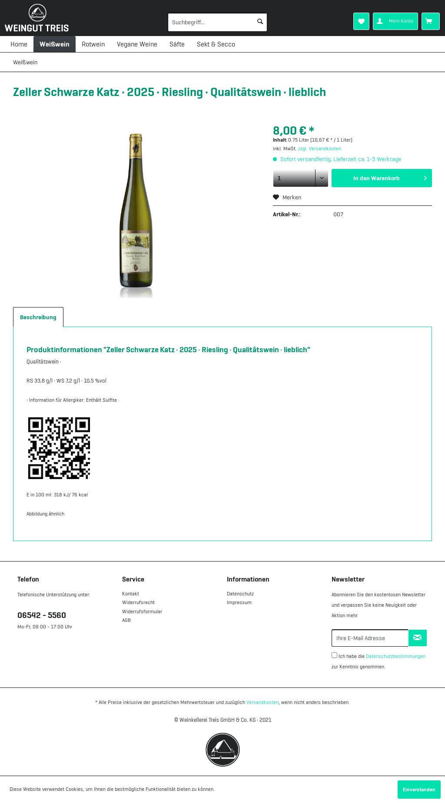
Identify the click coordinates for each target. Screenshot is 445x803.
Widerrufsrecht (138, 602)
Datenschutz (240, 593)
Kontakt (130, 593)
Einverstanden (419, 789)
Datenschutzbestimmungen (395, 656)
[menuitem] (205, 22)
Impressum (239, 602)
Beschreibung (38, 317)
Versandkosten (262, 702)
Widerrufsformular (142, 611)
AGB (126, 620)
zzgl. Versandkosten (319, 148)
